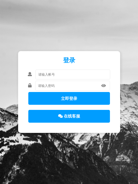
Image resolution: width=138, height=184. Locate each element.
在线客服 (69, 116)
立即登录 (69, 98)
